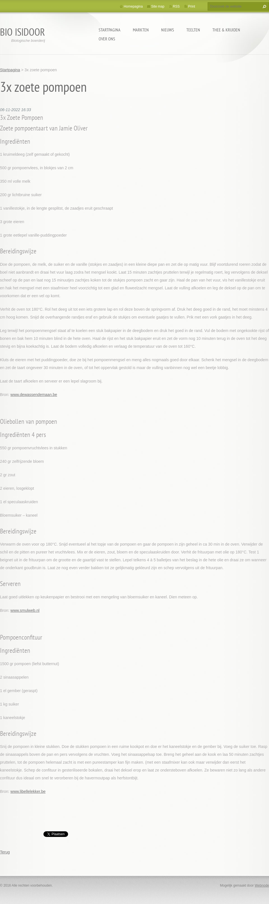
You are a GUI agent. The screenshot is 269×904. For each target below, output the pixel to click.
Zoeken (263, 6)
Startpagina (109, 30)
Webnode (262, 885)
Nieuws (167, 30)
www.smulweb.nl (24, 610)
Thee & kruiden (226, 30)
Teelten (193, 30)
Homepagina (133, 6)
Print (191, 6)
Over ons (107, 39)
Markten (141, 30)
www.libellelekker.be (27, 791)
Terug (5, 852)
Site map (157, 6)
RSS (176, 6)
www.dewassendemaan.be (33, 394)
